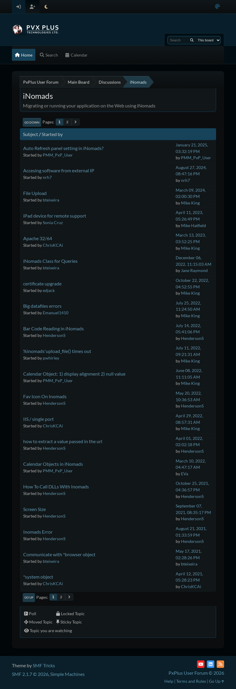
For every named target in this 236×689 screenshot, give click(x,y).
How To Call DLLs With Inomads (56, 486)
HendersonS (54, 335)
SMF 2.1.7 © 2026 (30, 674)
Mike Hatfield (193, 225)
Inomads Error (38, 532)
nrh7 (47, 177)
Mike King (190, 202)
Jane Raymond (194, 270)
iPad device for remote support (54, 215)
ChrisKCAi (53, 245)
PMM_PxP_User (58, 154)
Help (168, 681)
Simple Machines (67, 674)
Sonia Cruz (53, 222)
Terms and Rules (191, 681)
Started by (52, 134)
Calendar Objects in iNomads (53, 464)
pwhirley (51, 357)
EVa (184, 473)
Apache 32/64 (37, 238)
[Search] (191, 40)
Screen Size (34, 509)
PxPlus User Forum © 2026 (196, 673)
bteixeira (51, 199)
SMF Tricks (44, 665)
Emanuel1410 (55, 312)
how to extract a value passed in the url (62, 441)
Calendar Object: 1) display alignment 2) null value (74, 373)
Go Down (32, 122)
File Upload (35, 193)
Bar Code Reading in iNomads (53, 328)
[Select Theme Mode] (46, 6)
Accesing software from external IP (58, 170)
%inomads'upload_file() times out (57, 351)
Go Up (28, 597)
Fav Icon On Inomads (45, 396)
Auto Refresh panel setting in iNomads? (63, 148)
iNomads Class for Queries (50, 261)
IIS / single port (38, 419)
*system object (38, 576)
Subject (30, 134)
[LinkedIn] (210, 664)
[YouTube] (200, 664)
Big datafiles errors (42, 306)
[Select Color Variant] (217, 6)
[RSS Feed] (220, 664)
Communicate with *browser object (59, 554)
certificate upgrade (42, 283)
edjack (49, 290)
